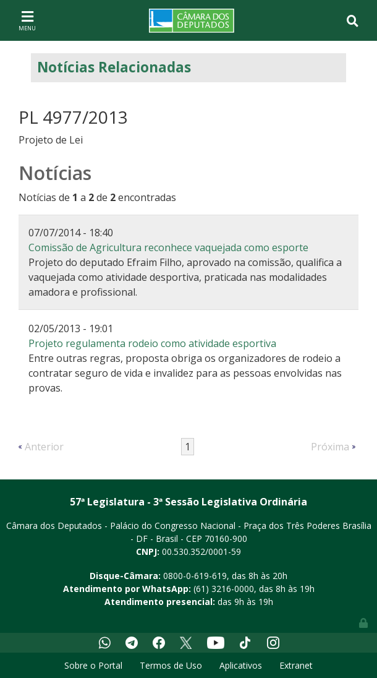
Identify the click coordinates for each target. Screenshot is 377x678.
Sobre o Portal (93, 665)
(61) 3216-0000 (223, 588)
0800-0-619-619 (195, 575)
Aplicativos (240, 665)
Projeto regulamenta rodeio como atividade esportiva (152, 343)
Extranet (296, 665)
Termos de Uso (171, 665)
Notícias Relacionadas (114, 67)
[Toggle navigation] (27, 20)
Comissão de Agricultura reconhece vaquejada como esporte (168, 247)
